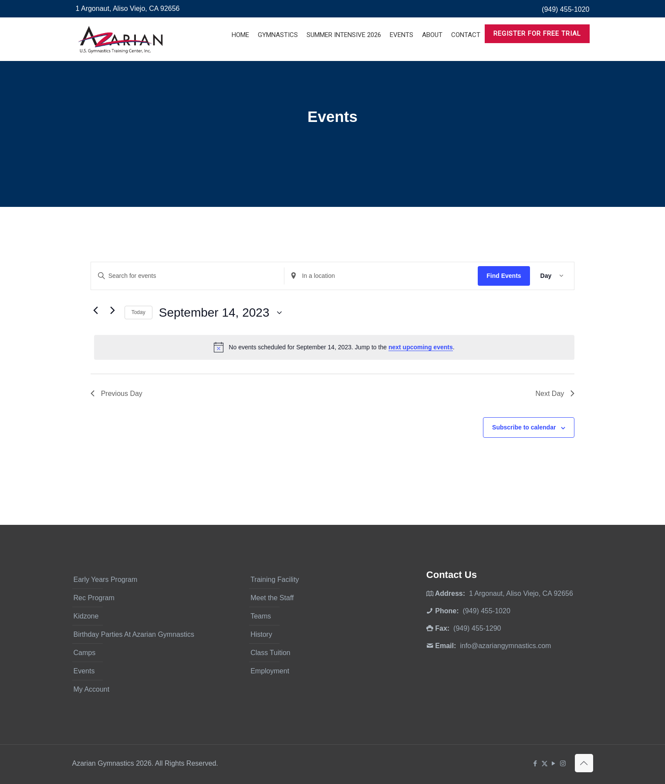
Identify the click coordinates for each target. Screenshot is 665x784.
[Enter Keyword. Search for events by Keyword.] (187, 276)
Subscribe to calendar (524, 427)
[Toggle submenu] (277, 56)
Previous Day (116, 393)
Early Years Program (106, 579)
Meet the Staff (272, 598)
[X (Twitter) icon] (544, 763)
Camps (85, 652)
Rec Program (94, 598)
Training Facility (274, 579)
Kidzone (86, 616)
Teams (260, 616)
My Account (92, 689)
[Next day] (113, 310)
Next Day (554, 393)
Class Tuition (270, 652)
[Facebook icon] (535, 763)
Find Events (503, 275)
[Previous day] (96, 310)
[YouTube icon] (553, 763)
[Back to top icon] (584, 763)
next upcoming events (420, 347)
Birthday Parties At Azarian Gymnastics (134, 634)
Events (84, 671)
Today (138, 312)
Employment (269, 671)
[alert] (334, 347)
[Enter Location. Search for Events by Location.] (381, 276)
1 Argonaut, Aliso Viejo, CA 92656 (128, 8)
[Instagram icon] (563, 763)
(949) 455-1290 (477, 628)
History (261, 634)
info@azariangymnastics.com (505, 645)
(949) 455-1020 (565, 9)
